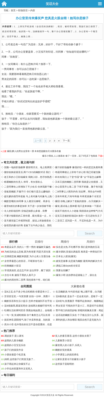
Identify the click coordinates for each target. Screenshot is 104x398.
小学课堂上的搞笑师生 (67, 354)
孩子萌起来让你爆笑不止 (17, 364)
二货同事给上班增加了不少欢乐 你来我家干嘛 (28, 186)
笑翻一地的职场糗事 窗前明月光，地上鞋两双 (28, 167)
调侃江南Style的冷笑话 (68, 265)
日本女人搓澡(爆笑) (66, 256)
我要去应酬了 (63, 270)
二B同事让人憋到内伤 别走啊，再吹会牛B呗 (78, 191)
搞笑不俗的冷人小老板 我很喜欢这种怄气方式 (79, 211)
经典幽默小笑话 (12, 265)
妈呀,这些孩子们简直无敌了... (19, 359)
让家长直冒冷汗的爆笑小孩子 (70, 359)
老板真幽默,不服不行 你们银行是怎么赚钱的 (27, 191)
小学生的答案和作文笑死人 (18, 368)
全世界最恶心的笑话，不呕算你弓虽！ (24, 261)
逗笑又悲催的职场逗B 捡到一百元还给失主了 (78, 215)
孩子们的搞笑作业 (13, 350)
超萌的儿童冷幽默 (13, 340)
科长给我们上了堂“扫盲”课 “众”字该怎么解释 (78, 177)
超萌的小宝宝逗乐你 (15, 345)
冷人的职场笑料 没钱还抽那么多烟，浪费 (25, 211)
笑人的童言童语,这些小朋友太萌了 (73, 335)
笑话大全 (52, 3)
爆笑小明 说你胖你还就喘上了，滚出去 (76, 275)
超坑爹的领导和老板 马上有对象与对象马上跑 (28, 196)
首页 (13, 10)
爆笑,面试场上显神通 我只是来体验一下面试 (78, 206)
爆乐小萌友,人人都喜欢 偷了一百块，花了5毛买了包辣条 (69, 156)
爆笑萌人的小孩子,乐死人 (68, 345)
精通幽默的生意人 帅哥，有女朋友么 (23, 181)
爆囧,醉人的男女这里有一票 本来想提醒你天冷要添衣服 (34, 151)
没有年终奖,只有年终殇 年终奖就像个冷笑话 (78, 196)
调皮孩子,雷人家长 (14, 335)
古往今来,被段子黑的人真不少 (20, 275)
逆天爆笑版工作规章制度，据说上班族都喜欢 (27, 220)
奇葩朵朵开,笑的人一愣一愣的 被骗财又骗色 (27, 247)
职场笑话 (23, 10)
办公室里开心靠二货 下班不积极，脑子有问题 (79, 186)
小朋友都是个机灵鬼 (15, 354)
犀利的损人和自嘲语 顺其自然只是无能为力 (78, 319)
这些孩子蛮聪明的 (64, 364)
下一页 (66, 140)
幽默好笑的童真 (63, 350)
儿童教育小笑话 (63, 340)
